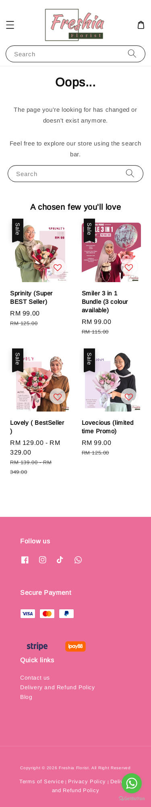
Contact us (35, 677)
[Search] (132, 53)
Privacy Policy (87, 781)
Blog (26, 697)
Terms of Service (41, 781)
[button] (10, 25)
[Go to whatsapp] (132, 783)
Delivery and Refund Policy (57, 687)
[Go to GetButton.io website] (132, 798)
